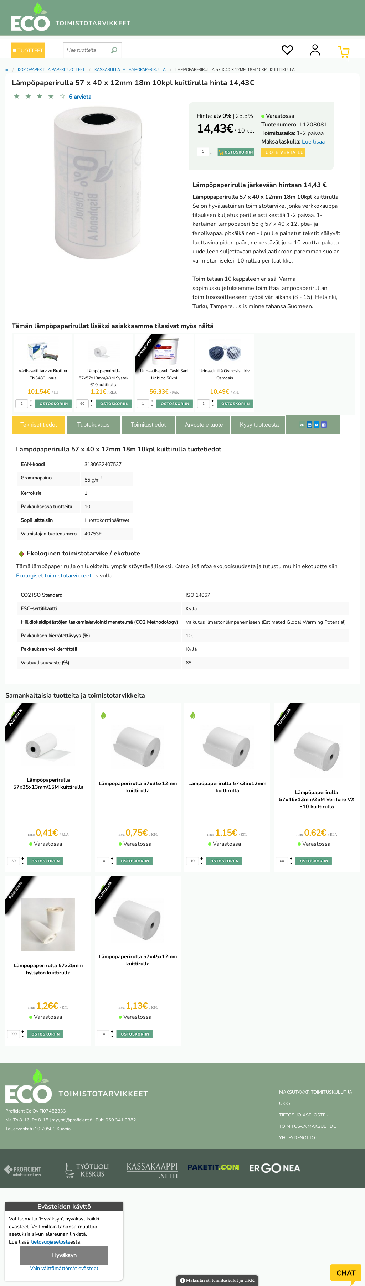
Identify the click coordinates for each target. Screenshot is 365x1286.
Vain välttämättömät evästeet (64, 1268)
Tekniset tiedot (38, 425)
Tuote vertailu (283, 152)
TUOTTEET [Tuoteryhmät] (28, 50)
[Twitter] (316, 424)
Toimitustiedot (148, 425)
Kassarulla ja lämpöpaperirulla (130, 69)
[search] (114, 47)
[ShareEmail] (302, 424)
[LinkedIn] (309, 424)
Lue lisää (313, 142)
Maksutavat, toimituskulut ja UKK (217, 1281)
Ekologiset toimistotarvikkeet (54, 576)
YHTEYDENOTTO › (298, 1138)
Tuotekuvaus (93, 425)
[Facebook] (324, 424)
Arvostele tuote (204, 425)
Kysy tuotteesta (259, 425)
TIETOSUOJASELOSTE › (303, 1115)
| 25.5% (233, 116)
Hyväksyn (64, 1255)
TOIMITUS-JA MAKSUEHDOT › (310, 1126)
